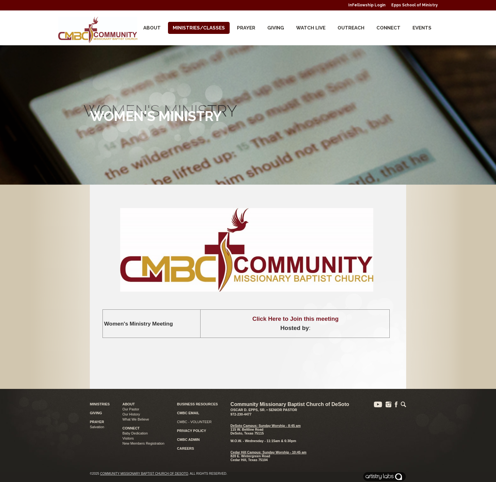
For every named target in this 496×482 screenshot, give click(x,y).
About (152, 28)
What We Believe (135, 419)
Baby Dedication (135, 433)
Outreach (351, 28)
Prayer (246, 28)
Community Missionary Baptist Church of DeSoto (144, 473)
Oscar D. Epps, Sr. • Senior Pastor (264, 410)
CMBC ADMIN (188, 439)
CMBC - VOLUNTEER (194, 422)
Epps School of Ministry (414, 5)
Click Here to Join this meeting (295, 318)
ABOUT (128, 404)
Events (421, 28)
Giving (275, 28)
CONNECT (388, 28)
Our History (131, 414)
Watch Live (311, 28)
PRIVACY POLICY (191, 431)
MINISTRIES (100, 404)
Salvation (97, 427)
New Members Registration (143, 443)
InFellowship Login (367, 5)
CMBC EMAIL (188, 413)
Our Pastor (130, 409)
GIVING (96, 413)
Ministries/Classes (199, 28)
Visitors (128, 438)
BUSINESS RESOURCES (197, 404)
